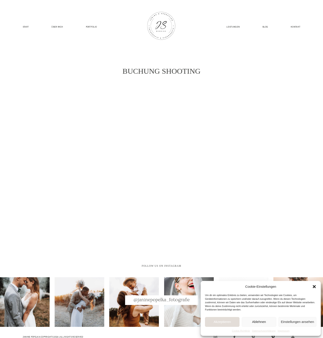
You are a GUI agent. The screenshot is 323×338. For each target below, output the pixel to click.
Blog (265, 27)
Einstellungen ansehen (297, 322)
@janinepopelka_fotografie (162, 300)
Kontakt (295, 27)
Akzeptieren (222, 322)
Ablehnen (259, 322)
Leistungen (233, 27)
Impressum (284, 330)
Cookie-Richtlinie (241, 330)
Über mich (57, 27)
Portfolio (91, 27)
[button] (314, 286)
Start (26, 27)
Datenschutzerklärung (264, 330)
